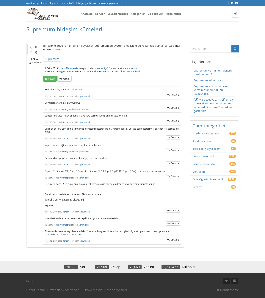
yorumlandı (85, 96)
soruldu (133, 68)
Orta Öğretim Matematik (208, 179)
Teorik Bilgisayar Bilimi (207, 148)
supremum (52, 59)
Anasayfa (86, 13)
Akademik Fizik (202, 141)
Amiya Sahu (73, 290)
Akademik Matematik (206, 133)
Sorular (100, 13)
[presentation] (70, 194)
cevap (51, 78)
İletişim (30, 281)
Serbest (197, 187)
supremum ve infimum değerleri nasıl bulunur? (214, 72)
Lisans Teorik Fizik (204, 164)
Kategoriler (138, 13)
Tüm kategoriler (209, 125)
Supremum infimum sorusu (211, 80)
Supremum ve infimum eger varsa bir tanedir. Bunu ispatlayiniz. (211, 89)
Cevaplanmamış (117, 13)
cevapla (174, 95)
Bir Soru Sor (155, 13)
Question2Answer (114, 290)
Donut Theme (36, 290)
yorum (66, 78)
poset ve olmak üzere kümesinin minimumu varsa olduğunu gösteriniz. (213, 105)
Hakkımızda (173, 13)
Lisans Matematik (68, 68)
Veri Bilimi (199, 171)
